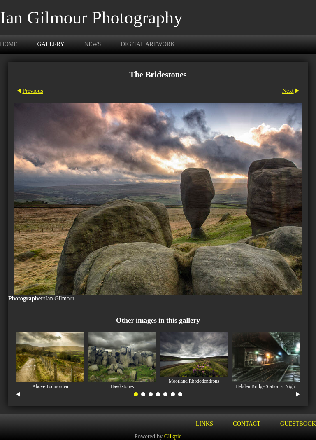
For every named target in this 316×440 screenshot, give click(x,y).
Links (204, 423)
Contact (246, 423)
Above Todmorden (50, 386)
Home (8, 44)
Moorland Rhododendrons (194, 381)
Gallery (50, 44)
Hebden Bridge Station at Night (265, 386)
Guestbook (298, 423)
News (92, 44)
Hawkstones (122, 386)
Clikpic (172, 436)
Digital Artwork (148, 44)
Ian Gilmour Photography (91, 17)
